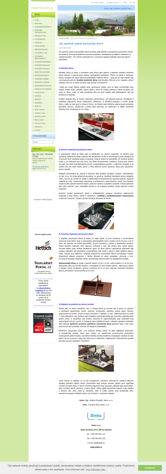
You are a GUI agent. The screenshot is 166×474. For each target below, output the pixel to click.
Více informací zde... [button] (96, 469)
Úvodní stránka (64, 38)
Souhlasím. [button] (150, 468)
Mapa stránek (113, 2)
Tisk (133, 2)
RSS (125, 2)
